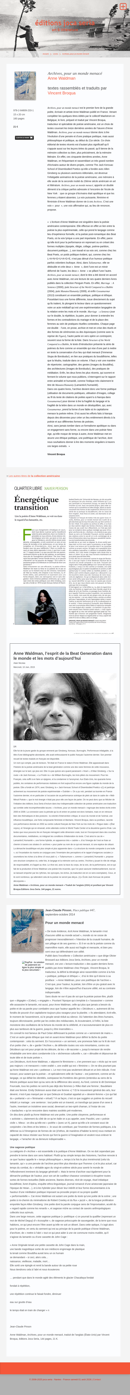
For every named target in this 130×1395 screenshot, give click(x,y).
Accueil (46, 56)
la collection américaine (45, 477)
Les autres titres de (20, 477)
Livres (55, 56)
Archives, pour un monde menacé (75, 56)
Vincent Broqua (62, 95)
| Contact (96, 1381)
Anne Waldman (61, 80)
